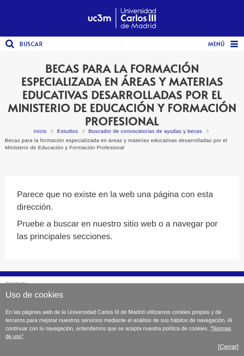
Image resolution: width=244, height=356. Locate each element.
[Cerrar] (228, 346)
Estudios (67, 131)
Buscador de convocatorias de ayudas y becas (145, 131)
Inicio (40, 131)
